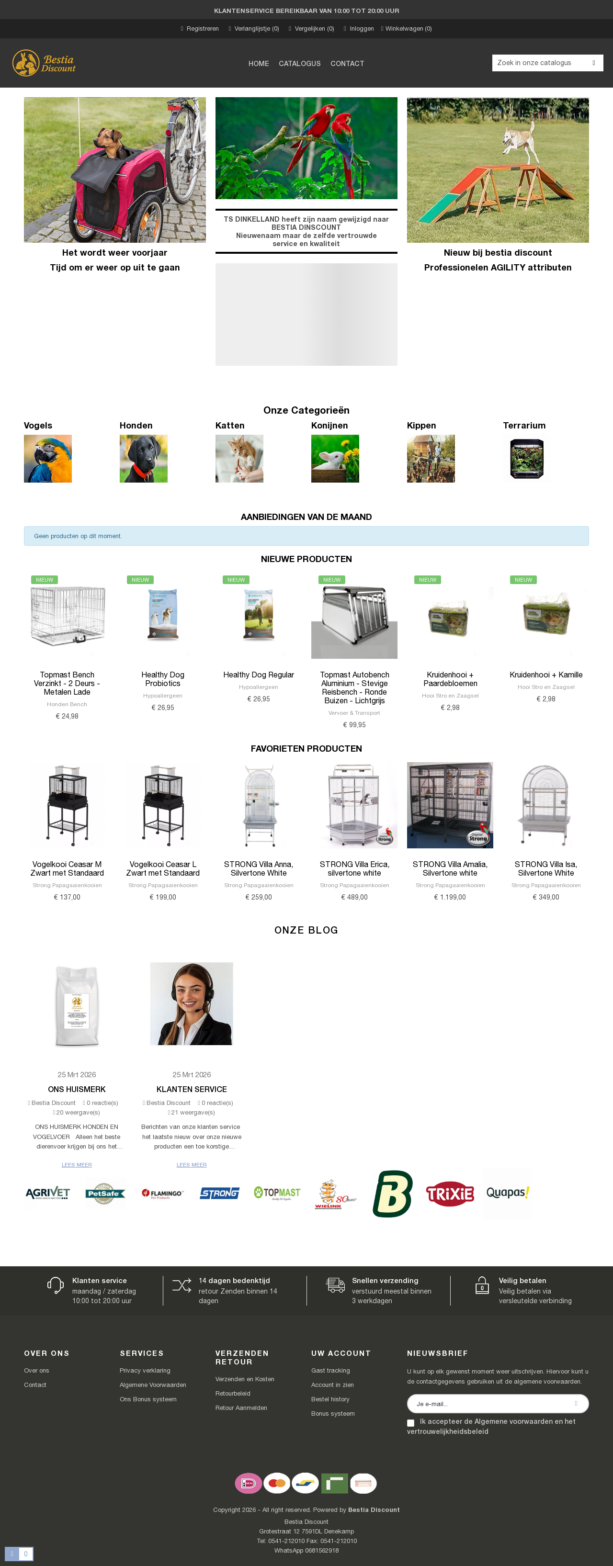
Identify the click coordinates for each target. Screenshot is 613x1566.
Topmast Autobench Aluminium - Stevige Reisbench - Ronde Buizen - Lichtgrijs (354, 687)
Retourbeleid (233, 1393)
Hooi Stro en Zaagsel (450, 695)
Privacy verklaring (145, 1370)
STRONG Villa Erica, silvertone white (354, 868)
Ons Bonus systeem (148, 1399)
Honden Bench (67, 704)
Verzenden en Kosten (245, 1379)
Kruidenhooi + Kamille (546, 674)
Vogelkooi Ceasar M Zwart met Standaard (67, 868)
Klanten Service (192, 1088)
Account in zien (332, 1384)
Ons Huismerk (77, 1088)
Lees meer (77, 1164)
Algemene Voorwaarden (153, 1384)
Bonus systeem (333, 1413)
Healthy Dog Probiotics (162, 678)
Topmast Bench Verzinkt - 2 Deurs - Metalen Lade (67, 683)
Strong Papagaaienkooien (67, 885)
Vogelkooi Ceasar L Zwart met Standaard (163, 868)
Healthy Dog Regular (258, 674)
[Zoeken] (547, 63)
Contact (35, 1384)
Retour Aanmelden (241, 1407)
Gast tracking (330, 1370)
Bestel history (330, 1399)
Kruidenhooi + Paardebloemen (450, 678)
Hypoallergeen (162, 695)
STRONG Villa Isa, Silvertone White (546, 868)
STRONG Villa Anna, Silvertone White (258, 868)
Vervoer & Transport (354, 713)
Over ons (36, 1370)
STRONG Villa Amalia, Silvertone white (450, 868)
